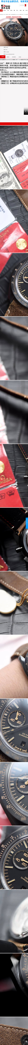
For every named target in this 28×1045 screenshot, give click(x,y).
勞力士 (17, 10)
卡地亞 (8, 10)
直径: (5, 51)
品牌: (5, 47)
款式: (5, 49)
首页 (1, 10)
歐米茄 (11, 10)
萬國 (14, 10)
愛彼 (23, 10)
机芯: (5, 54)
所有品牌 (4, 10)
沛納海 (20, 10)
